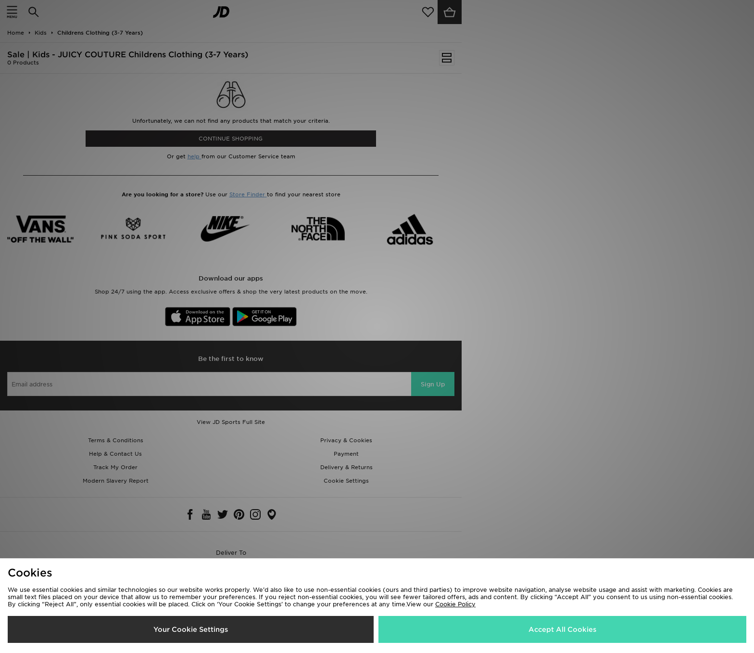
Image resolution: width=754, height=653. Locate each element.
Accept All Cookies (562, 629)
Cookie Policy (455, 604)
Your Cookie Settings (190, 629)
